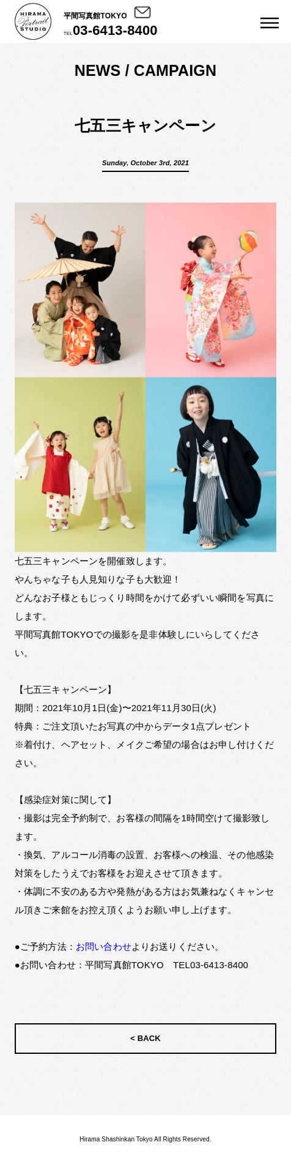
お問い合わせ (103, 946)
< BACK (145, 1038)
